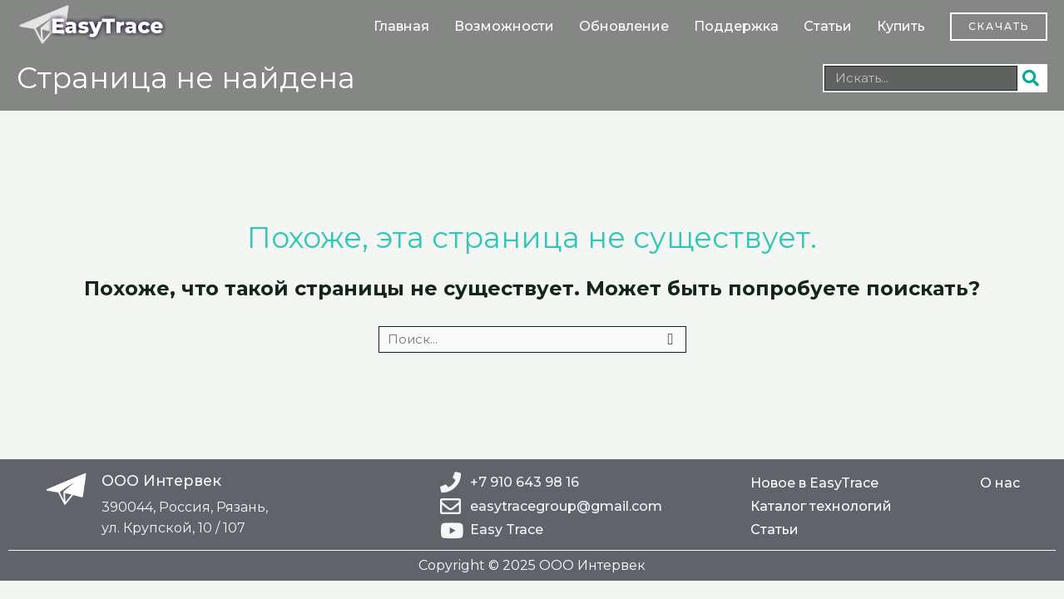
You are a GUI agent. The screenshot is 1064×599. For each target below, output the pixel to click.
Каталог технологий (821, 506)
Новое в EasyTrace (814, 483)
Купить (901, 26)
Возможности (504, 26)
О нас (1000, 483)
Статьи (828, 26)
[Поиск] (1031, 78)
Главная (401, 26)
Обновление (624, 26)
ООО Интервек (162, 480)
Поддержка (736, 26)
